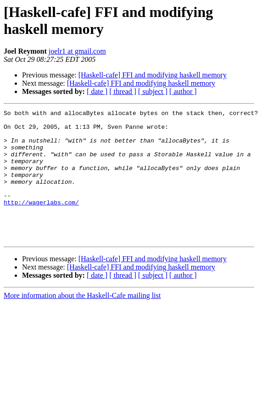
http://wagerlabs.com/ (41, 221)
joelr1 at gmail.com (77, 51)
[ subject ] (153, 91)
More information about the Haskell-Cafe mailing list (82, 321)
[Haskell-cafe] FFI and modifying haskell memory (153, 75)
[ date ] (97, 91)
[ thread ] (122, 91)
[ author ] (183, 91)
